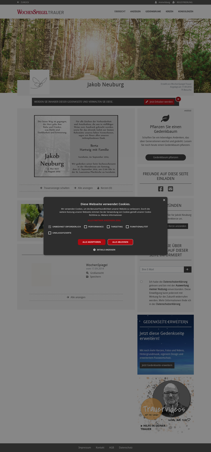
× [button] (164, 200)
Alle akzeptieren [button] (92, 242)
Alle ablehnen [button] (120, 242)
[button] (105, 220)
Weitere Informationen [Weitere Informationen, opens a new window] (111, 215)
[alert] (105, 226)
